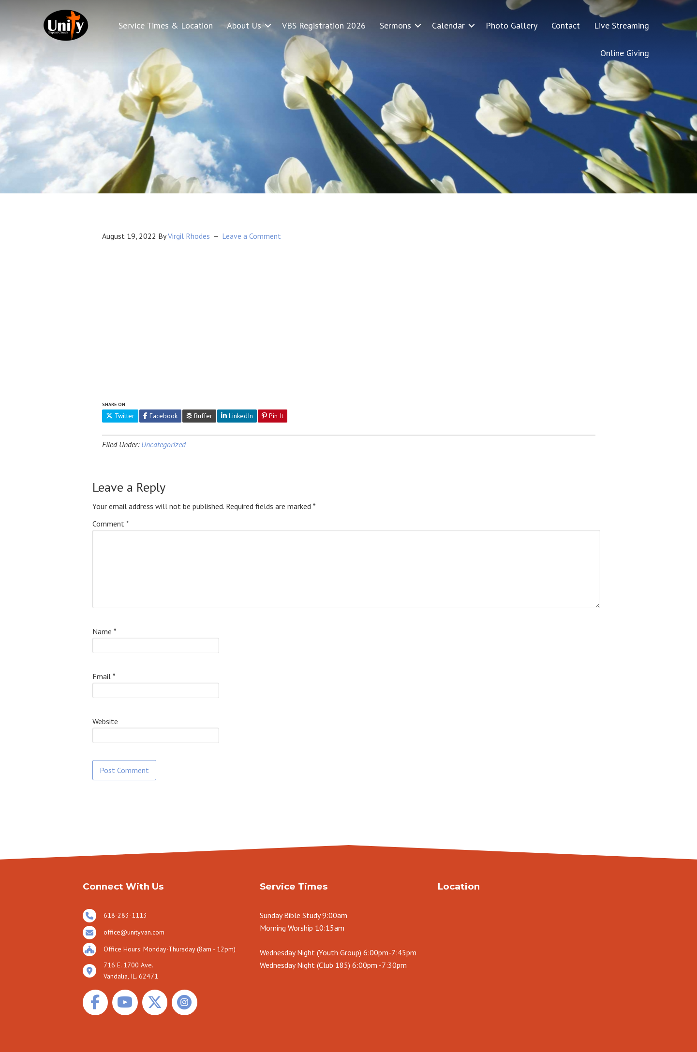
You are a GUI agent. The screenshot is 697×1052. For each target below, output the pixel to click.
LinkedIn (237, 415)
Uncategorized (163, 444)
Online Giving (624, 52)
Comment (110, 523)
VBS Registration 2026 (324, 25)
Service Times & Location (166, 25)
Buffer (199, 415)
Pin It (272, 415)
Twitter (120, 415)
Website (105, 721)
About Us (244, 25)
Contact (565, 25)
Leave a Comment (251, 236)
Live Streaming (621, 25)
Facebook (160, 415)
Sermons (395, 25)
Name (104, 631)
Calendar (448, 25)
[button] (268, 25)
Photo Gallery (511, 25)
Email (104, 676)
